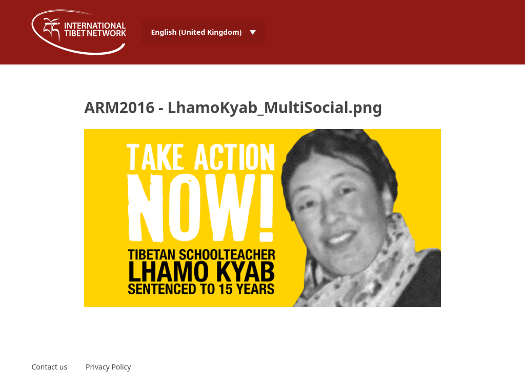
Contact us (49, 367)
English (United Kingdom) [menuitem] (196, 32)
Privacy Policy (108, 367)
